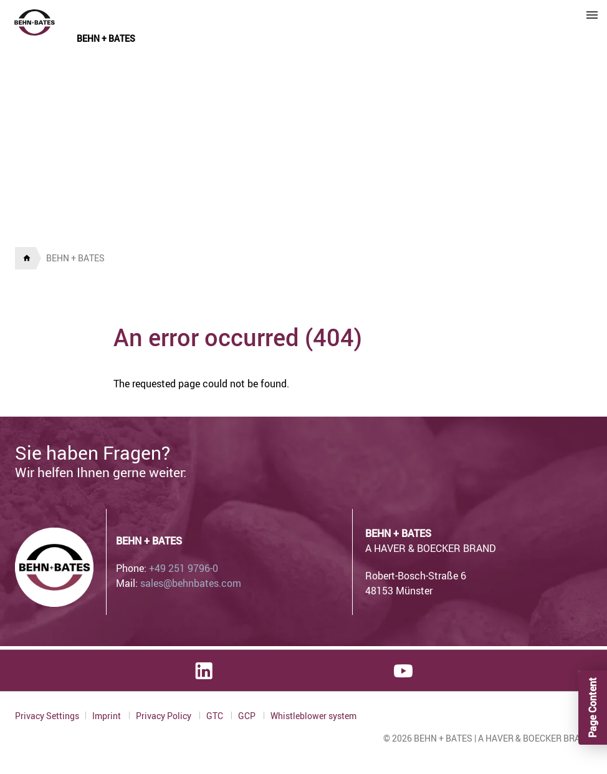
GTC (215, 716)
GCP (247, 716)
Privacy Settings (47, 716)
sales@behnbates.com (190, 583)
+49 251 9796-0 (183, 568)
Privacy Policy (164, 716)
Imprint (107, 716)
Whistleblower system (313, 716)
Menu (592, 15)
